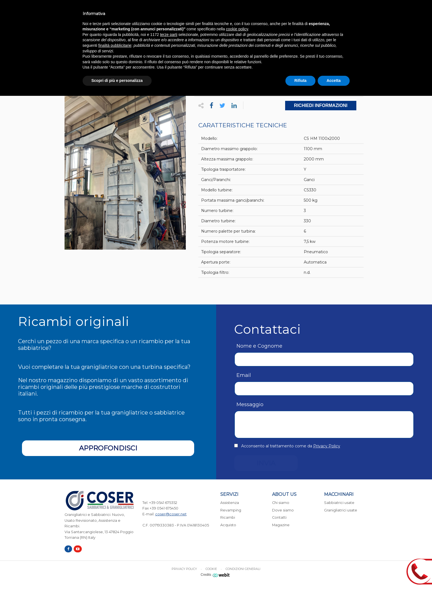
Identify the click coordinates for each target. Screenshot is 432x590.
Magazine (281, 525)
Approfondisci (108, 448)
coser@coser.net (171, 514)
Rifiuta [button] (300, 80)
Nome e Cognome (259, 346)
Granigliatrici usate (340, 510)
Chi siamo (280, 503)
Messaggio (249, 404)
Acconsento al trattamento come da (290, 445)
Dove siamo (283, 510)
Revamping (230, 510)
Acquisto (228, 525)
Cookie (211, 569)
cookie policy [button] (237, 29)
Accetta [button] (334, 80)
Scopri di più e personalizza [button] (117, 80)
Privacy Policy (326, 445)
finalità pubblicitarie (114, 45)
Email (243, 375)
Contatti (279, 517)
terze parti (168, 34)
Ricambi (227, 517)
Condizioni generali (243, 569)
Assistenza (229, 503)
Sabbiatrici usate (339, 503)
